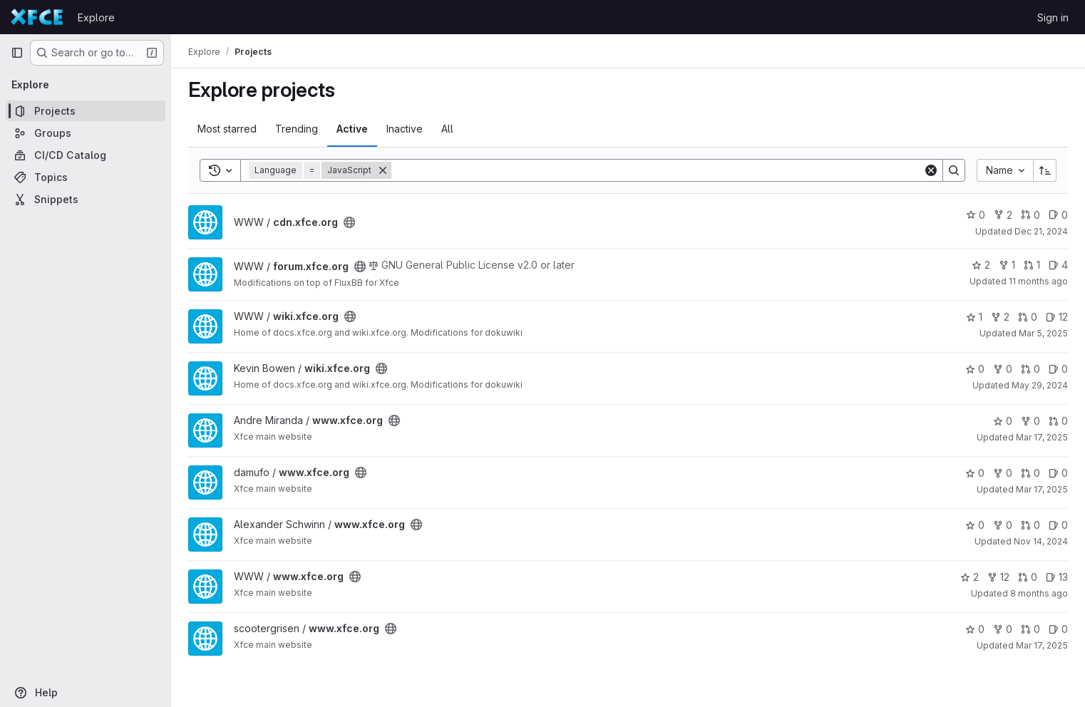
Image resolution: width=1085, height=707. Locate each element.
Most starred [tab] (227, 129)
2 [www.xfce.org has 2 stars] (969, 577)
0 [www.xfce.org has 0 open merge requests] (1058, 421)
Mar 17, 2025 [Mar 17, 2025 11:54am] (1042, 437)
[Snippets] (85, 199)
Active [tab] (352, 129)
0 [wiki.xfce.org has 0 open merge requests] (1027, 317)
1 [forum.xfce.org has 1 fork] (1007, 265)
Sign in (1053, 17)
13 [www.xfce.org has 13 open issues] (1057, 577)
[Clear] (931, 170)
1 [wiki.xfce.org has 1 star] (974, 317)
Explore (96, 17)
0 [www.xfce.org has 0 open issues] (1058, 473)
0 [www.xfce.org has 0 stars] (1002, 421)
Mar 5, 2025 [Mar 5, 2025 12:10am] (1043, 333)
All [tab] (447, 129)
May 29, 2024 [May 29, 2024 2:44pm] (1040, 385)
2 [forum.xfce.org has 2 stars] (981, 265)
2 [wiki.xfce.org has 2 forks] (1000, 317)
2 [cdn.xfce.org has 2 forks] (1003, 215)
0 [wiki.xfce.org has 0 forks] (1002, 369)
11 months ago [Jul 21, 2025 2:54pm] (1038, 281)
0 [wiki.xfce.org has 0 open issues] (1058, 369)
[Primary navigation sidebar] (17, 52)
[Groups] (85, 133)
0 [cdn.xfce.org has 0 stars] (975, 215)
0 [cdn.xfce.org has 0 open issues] (1058, 215)
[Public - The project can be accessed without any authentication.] (349, 222)
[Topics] (85, 177)
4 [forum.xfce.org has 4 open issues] (1058, 265)
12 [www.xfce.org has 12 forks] (998, 577)
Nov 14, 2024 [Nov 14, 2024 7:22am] (1041, 541)
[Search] (657, 170)
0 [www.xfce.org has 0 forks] (1030, 421)
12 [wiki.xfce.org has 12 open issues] (1057, 317)
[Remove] (382, 170)
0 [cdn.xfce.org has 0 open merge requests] (1030, 215)
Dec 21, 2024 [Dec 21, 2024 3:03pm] (1041, 231)
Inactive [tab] (404, 129)
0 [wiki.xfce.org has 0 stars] (974, 369)
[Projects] (85, 110)
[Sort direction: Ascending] (1045, 170)
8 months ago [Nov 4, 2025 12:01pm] (1039, 593)
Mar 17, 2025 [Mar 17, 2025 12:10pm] (1042, 489)
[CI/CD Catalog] (85, 155)
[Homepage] (37, 17)
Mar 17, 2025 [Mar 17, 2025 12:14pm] (1042, 645)
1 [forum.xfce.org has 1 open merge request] (1032, 265)
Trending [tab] (296, 129)
